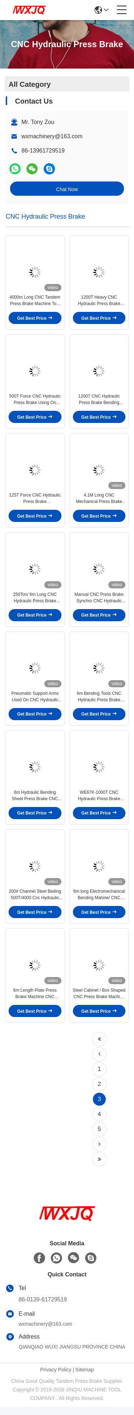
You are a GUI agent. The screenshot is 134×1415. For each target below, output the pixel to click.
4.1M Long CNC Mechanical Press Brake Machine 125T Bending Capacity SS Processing (99, 502)
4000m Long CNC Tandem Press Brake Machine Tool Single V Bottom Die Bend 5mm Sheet (35, 302)
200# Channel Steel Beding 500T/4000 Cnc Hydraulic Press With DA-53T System (35, 902)
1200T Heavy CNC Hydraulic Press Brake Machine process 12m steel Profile (99, 302)
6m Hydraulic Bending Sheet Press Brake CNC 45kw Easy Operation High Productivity (35, 802)
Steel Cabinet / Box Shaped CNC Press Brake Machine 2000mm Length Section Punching (99, 1002)
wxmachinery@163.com (52, 136)
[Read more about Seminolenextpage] (99, 1047)
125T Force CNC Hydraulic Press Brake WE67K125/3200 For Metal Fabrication (35, 502)
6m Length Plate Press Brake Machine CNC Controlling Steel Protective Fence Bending (35, 1002)
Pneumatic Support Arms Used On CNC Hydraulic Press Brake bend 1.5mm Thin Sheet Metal (35, 702)
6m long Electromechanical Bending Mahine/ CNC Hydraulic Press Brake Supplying (99, 902)
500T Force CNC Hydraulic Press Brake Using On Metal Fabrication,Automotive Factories (35, 402)
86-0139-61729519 (43, 1308)
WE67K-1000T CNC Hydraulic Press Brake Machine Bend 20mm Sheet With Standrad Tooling (99, 802)
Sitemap (84, 1378)
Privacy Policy (55, 1378)
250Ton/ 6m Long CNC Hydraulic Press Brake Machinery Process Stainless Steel (35, 602)
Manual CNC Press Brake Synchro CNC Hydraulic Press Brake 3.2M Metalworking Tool (99, 602)
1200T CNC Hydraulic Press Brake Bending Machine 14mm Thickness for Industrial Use (99, 402)
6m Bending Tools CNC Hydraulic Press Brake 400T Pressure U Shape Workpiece (99, 702)
